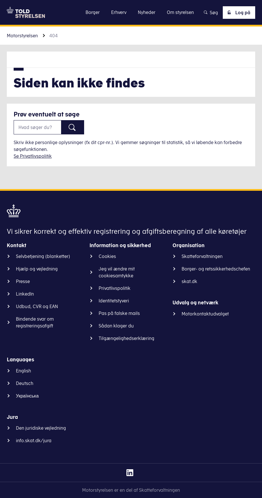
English (23, 370)
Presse (23, 281)
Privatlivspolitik (114, 288)
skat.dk (189, 281)
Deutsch (24, 383)
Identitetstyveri (114, 300)
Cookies (107, 256)
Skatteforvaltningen (202, 256)
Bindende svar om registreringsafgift (35, 322)
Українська (27, 395)
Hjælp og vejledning (37, 268)
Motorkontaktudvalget (205, 313)
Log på (237, 12)
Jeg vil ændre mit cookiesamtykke (117, 272)
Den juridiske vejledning (41, 428)
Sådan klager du (116, 325)
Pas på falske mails (119, 313)
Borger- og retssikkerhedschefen (216, 268)
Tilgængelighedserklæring (126, 338)
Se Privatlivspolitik (33, 156)
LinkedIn (25, 293)
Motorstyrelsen (22, 35)
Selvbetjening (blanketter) (43, 256)
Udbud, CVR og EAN (37, 306)
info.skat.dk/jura (33, 440)
